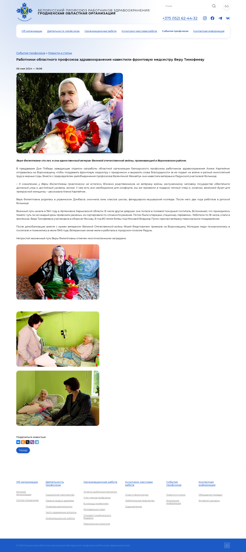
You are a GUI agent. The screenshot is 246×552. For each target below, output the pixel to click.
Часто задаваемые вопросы (61, 512)
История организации (23, 493)
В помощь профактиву (96, 503)
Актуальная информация (173, 501)
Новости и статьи (60, 53)
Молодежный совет (94, 509)
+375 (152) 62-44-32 (180, 18)
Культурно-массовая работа (139, 31)
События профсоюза (175, 31)
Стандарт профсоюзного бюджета (97, 516)
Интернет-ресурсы (209, 500)
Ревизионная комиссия (96, 523)
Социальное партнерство (60, 494)
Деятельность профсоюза (63, 31)
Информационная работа (60, 518)
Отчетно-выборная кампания (100, 491)
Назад (23, 450)
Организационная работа (100, 31)
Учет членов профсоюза (97, 497)
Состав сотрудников (27, 500)
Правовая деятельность (59, 506)
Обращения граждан (210, 494)
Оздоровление (133, 506)
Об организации (32, 31)
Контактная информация (208, 31)
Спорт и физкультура (136, 494)
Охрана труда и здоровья (60, 500)
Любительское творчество (140, 500)
